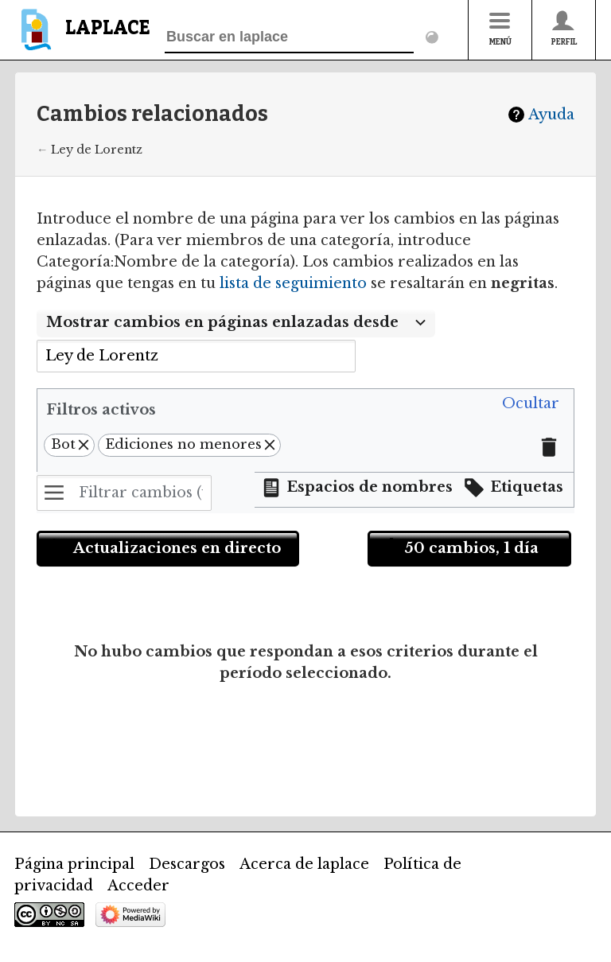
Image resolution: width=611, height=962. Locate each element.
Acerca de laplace (304, 864)
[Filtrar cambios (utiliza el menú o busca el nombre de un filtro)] (124, 493)
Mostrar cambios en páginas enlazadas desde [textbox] (222, 322)
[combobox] (236, 323)
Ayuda (551, 115)
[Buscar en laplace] (289, 37)
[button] (530, 404)
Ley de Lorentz (96, 149)
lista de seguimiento (293, 283)
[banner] (82, 37)
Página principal (74, 864)
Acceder (138, 885)
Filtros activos (101, 410)
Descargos (187, 864)
